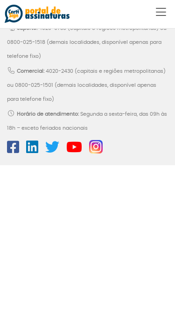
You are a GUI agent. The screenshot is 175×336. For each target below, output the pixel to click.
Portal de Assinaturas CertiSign (37, 14)
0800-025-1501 (34, 85)
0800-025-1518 (26, 42)
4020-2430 (59, 71)
